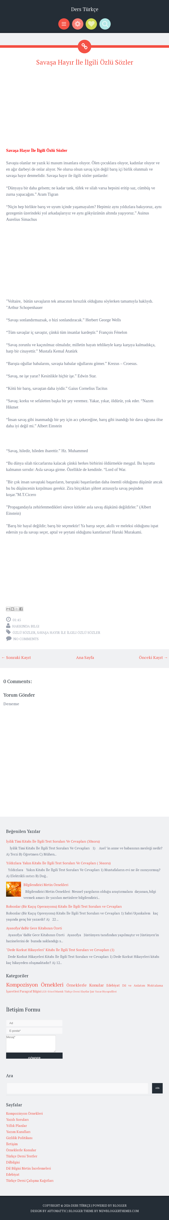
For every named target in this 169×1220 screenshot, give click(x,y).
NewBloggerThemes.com (119, 1211)
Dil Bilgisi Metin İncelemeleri (28, 1168)
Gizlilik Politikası (19, 1137)
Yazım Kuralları (18, 1131)
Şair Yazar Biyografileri (103, 991)
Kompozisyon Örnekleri (34, 984)
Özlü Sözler (24, 632)
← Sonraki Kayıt (16, 657)
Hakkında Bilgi (25, 626)
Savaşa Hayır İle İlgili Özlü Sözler (84, 62)
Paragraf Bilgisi (30, 991)
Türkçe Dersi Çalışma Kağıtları (30, 1180)
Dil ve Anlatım (133, 985)
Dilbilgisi (13, 1162)
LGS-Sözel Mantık (52, 991)
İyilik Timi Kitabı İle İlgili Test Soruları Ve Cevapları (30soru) (53, 841)
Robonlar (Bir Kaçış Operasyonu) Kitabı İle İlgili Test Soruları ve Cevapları (64, 906)
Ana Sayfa (85, 657)
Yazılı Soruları (17, 1119)
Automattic (57, 1211)
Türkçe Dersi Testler (21, 1156)
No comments (26, 639)
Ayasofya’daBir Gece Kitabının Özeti (34, 928)
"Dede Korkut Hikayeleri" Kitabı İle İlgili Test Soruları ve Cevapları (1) (60, 949)
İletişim (12, 1144)
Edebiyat (113, 985)
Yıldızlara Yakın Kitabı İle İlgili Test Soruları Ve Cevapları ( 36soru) (58, 863)
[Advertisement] (84, 103)
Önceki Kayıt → (153, 657)
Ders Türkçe (84, 9)
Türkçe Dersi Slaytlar (76, 991)
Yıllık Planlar (16, 1125)
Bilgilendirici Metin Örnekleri (45, 884)
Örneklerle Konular (85, 985)
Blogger (120, 1206)
